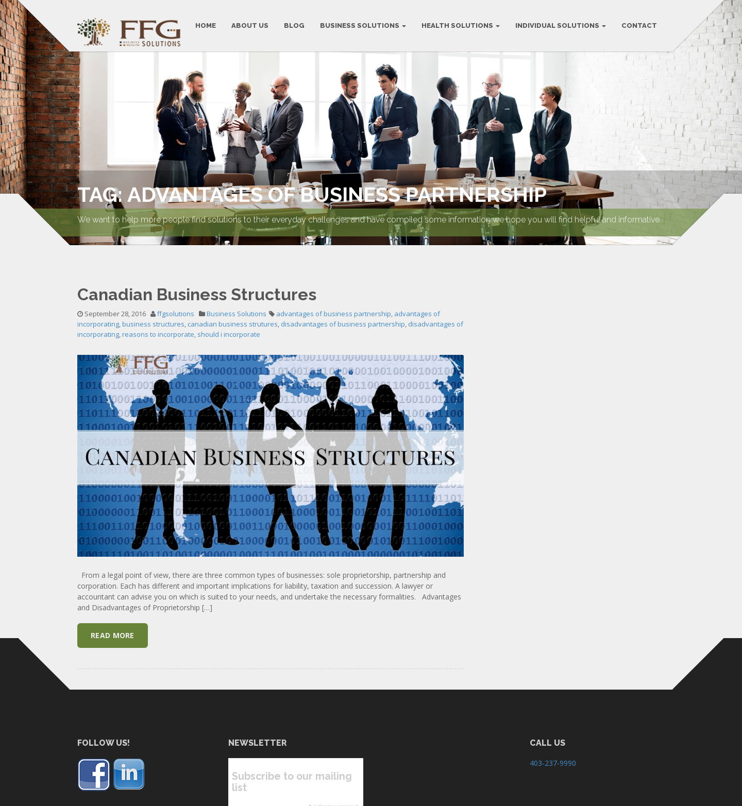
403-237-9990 (553, 751)
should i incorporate (228, 322)
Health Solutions (460, 25)
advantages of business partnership (333, 301)
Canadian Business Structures (196, 281)
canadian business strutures (233, 311)
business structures (153, 311)
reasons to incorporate (158, 322)
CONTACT (639, 25)
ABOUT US (249, 25)
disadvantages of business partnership (343, 311)
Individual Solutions (560, 25)
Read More (112, 623)
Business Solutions (236, 301)
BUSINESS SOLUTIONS (363, 25)
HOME (205, 25)
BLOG (294, 25)
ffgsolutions (175, 301)
